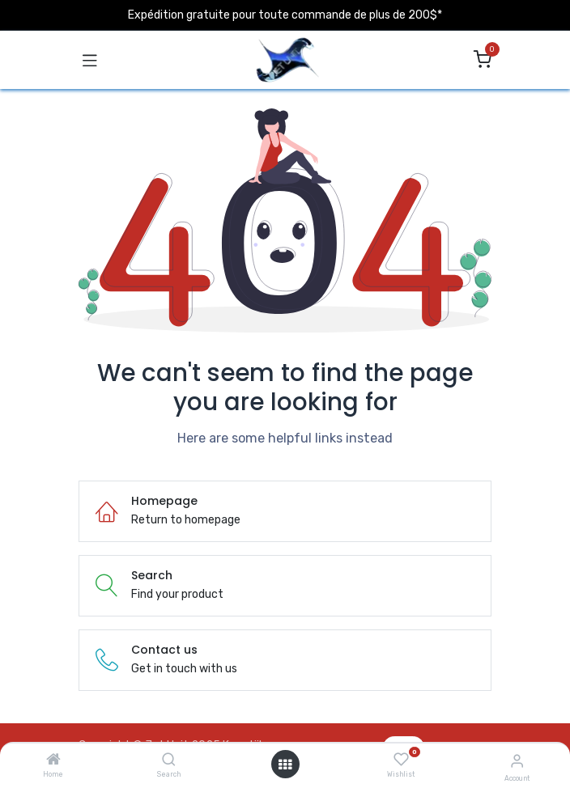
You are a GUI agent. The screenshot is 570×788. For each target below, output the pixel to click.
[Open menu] (285, 764)
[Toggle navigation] (90, 59)
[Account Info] (517, 761)
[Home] (53, 761)
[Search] (169, 761)
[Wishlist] (401, 759)
